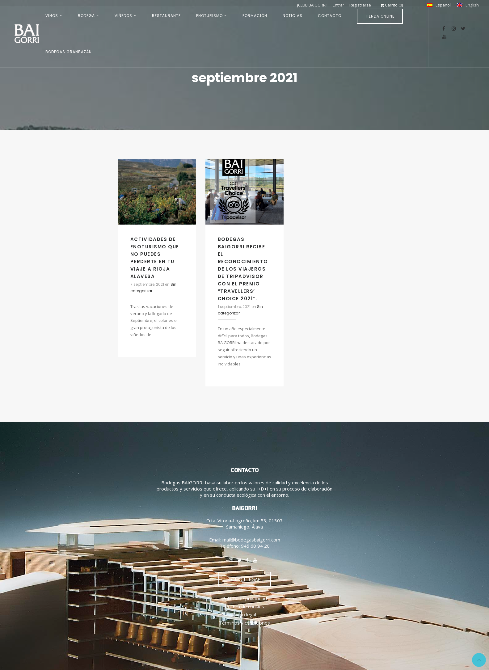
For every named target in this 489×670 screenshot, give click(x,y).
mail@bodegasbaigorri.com (251, 540)
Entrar (338, 5)
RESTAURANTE (166, 15)
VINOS (51, 15)
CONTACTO (329, 15)
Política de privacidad (244, 598)
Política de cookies (244, 606)
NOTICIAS (292, 15)
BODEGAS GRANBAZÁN (68, 51)
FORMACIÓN (254, 15)
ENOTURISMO (209, 15)
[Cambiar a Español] (439, 5)
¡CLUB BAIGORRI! (312, 5)
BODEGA (86, 15)
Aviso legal (244, 614)
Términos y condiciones (245, 623)
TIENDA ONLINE (379, 16)
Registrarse (360, 5)
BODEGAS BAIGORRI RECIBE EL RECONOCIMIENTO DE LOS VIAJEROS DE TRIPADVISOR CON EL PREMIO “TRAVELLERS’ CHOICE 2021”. (243, 269)
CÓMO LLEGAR (244, 579)
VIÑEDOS (123, 15)
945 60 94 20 (255, 546)
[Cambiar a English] (468, 5)
